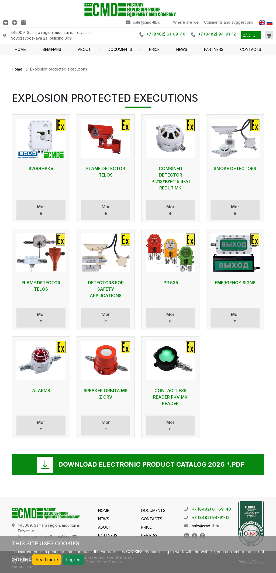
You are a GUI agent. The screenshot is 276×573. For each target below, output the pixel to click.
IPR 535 (170, 282)
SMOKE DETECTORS (235, 168)
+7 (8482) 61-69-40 (165, 34)
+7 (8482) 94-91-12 (217, 34)
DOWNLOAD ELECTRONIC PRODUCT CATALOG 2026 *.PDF (151, 464)
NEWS (181, 49)
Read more (47, 559)
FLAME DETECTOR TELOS (105, 172)
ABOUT (84, 49)
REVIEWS (149, 535)
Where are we (186, 22)
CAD (249, 35)
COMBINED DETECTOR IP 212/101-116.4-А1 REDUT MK (170, 178)
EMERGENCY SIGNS (235, 282)
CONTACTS (250, 49)
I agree (73, 559)
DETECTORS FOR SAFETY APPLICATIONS (106, 289)
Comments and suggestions (228, 22)
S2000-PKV (41, 168)
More (41, 210)
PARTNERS (213, 49)
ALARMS (41, 390)
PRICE (154, 49)
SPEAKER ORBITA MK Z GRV (106, 394)
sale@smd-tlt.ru (146, 22)
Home (17, 69)
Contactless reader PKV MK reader (170, 397)
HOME (20, 49)
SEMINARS (52, 49)
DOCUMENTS (120, 49)
